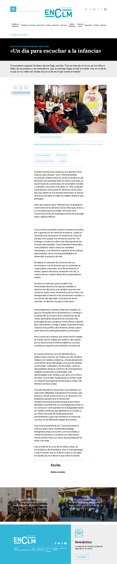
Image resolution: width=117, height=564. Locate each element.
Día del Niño (61, 155)
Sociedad (22, 35)
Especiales (88, 25)
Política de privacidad (41, 549)
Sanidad (24, 25)
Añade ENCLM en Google (20, 93)
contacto (63, 548)
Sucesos (63, 25)
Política (96, 25)
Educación (41, 25)
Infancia (63, 161)
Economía (32, 25)
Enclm (73, 144)
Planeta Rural (80, 25)
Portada (13, 35)
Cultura (48, 25)
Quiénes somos (55, 549)
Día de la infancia (43, 155)
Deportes (55, 25)
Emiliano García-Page (45, 161)
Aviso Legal (34, 549)
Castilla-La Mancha (15, 25)
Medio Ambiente (72, 25)
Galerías (103, 25)
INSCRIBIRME (81, 557)
